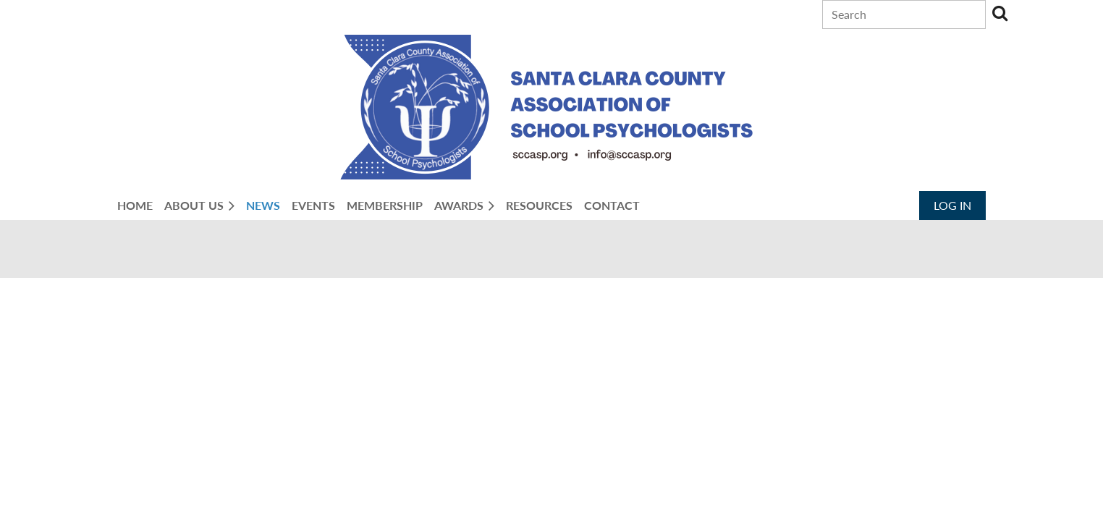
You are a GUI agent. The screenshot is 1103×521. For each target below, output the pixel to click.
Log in (952, 205)
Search (999, 13)
